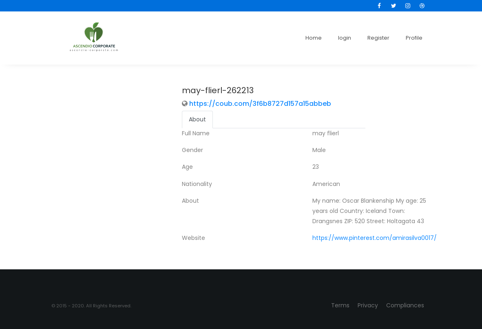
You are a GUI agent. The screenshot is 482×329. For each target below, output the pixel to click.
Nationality (197, 184)
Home (313, 38)
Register (378, 38)
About (190, 201)
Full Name (196, 133)
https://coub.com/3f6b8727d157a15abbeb (260, 103)
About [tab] (197, 119)
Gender (192, 150)
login (344, 38)
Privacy (368, 305)
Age (187, 167)
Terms (340, 305)
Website (193, 238)
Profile (414, 38)
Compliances (405, 305)
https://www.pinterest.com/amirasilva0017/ (374, 238)
